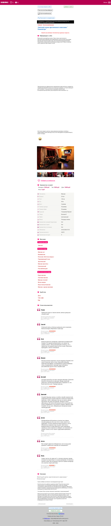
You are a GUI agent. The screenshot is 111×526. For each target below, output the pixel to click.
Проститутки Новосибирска (45, 10)
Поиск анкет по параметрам (47, 18)
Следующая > (69, 503)
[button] (72, 145)
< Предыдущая (41, 503)
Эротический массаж (45, 13)
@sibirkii (62, 513)
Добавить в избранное (48, 180)
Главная (40, 24)
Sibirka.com (47, 518)
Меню (105, 2)
